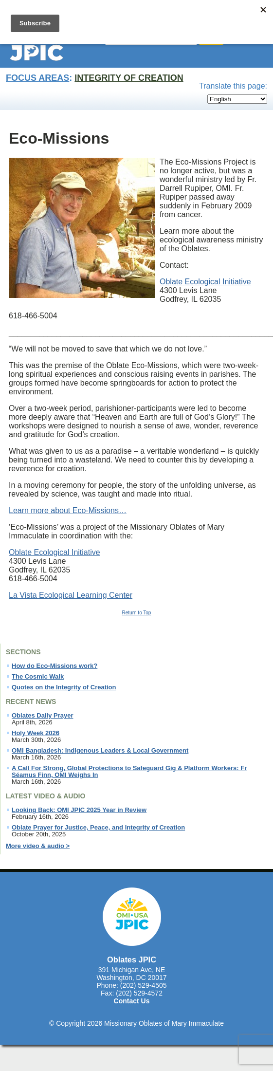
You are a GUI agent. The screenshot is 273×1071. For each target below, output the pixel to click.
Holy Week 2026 (35, 733)
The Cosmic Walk (38, 676)
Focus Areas (37, 78)
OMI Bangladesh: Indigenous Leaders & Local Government (100, 750)
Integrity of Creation (128, 78)
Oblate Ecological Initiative (205, 281)
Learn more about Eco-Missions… (68, 510)
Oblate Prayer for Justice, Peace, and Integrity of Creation (98, 827)
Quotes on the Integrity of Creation (64, 687)
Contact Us (132, 1001)
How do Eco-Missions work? (54, 666)
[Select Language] (237, 99)
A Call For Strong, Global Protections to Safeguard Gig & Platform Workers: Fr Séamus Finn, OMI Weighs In (129, 771)
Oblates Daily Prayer (42, 715)
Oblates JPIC (131, 959)
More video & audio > (38, 846)
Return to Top (136, 612)
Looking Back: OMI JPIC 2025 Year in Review (79, 810)
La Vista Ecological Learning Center (70, 595)
